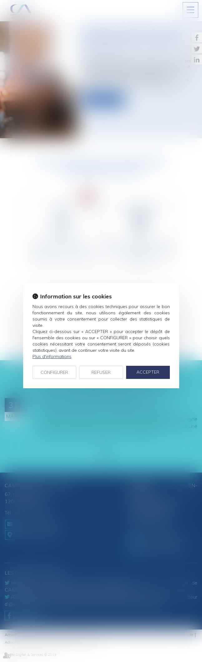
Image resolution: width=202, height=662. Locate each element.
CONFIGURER (54, 372)
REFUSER (101, 372)
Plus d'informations (51, 356)
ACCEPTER (147, 372)
